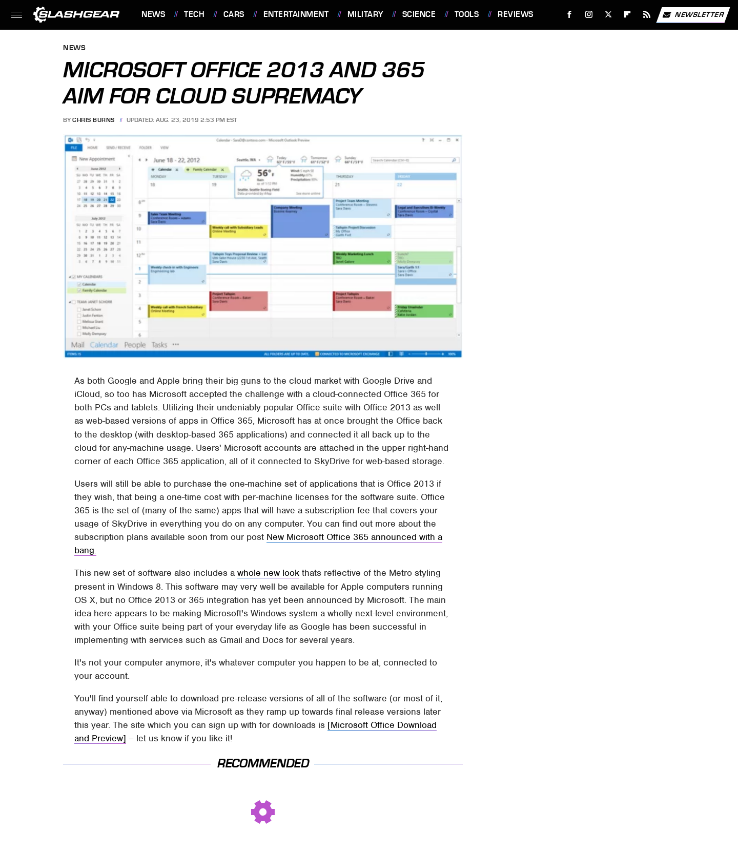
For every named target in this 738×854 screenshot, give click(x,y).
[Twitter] (608, 15)
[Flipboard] (627, 15)
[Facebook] (569, 15)
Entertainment (296, 14)
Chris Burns (93, 119)
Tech (194, 14)
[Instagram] (589, 15)
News (153, 14)
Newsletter (693, 14)
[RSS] (647, 15)
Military (365, 14)
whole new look (268, 572)
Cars (233, 14)
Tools (467, 14)
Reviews (516, 14)
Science (419, 14)
